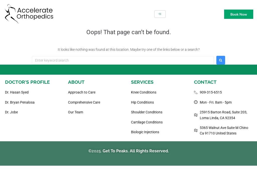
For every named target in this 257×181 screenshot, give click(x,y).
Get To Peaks (115, 151)
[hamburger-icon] (160, 14)
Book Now (238, 14)
